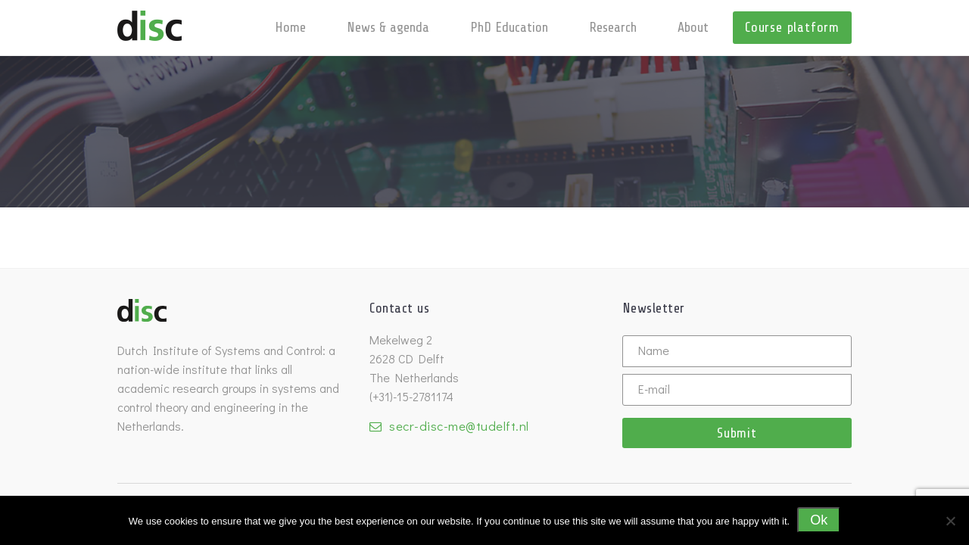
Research (613, 27)
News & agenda (388, 27)
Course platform (792, 27)
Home (290, 27)
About (693, 27)
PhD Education (509, 27)
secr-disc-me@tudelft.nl (459, 425)
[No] (950, 520)
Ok (818, 520)
